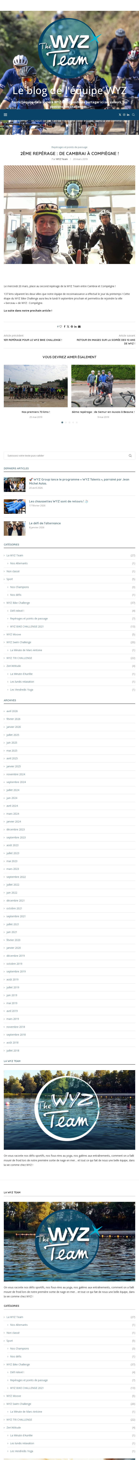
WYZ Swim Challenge (71, 575)
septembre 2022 (16, 810)
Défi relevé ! (72, 544)
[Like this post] (60, 260)
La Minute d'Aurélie (72, 607)
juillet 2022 (13, 818)
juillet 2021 (13, 857)
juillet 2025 (13, 668)
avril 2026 (12, 644)
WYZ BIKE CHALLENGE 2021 (72, 560)
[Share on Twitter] (68, 260)
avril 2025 (12, 691)
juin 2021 (12, 865)
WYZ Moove (71, 568)
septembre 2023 (16, 771)
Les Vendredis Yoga (72, 623)
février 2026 (13, 652)
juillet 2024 (13, 723)
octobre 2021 (14, 841)
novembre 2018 (16, 960)
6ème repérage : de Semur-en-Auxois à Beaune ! (103, 345)
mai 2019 (12, 936)
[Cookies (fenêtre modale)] (6, 1454)
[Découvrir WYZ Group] (69, 1424)
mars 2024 (13, 747)
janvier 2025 (14, 699)
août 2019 (12, 913)
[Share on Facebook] (64, 260)
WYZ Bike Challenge (71, 536)
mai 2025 (12, 684)
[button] (10, 148)
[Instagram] (124, 5)
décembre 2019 (16, 889)
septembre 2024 (16, 715)
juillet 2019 (13, 920)
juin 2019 (12, 928)
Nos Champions (72, 520)
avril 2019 (12, 944)
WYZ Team (62, 92)
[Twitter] (120, 5)
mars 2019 (13, 952)
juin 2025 (12, 676)
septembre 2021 (16, 849)
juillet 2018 (13, 984)
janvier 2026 (14, 660)
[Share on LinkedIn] (75, 260)
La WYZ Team (71, 489)
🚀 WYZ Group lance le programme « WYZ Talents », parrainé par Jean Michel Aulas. (79, 415)
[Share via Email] (79, 260)
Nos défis (72, 528)
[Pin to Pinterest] (72, 260)
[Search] (133, 5)
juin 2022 (12, 826)
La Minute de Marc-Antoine (72, 583)
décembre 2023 (16, 763)
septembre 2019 (16, 905)
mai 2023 (12, 794)
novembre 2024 (16, 707)
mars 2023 (13, 802)
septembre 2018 (16, 968)
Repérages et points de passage (72, 552)
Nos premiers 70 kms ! (36, 345)
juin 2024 (12, 731)
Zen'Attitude (71, 599)
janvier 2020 (14, 881)
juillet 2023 (13, 786)
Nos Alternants (72, 497)
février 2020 (13, 873)
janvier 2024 (14, 755)
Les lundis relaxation (72, 615)
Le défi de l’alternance (45, 456)
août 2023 (12, 778)
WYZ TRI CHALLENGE (71, 591)
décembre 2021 (16, 834)
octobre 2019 (14, 897)
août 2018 (12, 976)
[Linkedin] (128, 5)
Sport (71, 512)
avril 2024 (12, 739)
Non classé (71, 505)
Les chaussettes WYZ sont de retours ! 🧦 (58, 435)
